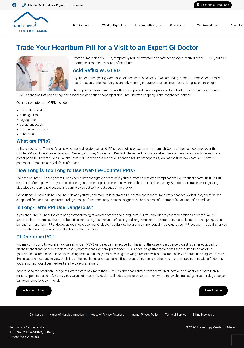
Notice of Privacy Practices (107, 314)
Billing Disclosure (203, 314)
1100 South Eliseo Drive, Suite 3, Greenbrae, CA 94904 (31, 332)
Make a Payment (57, 5)
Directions (77, 5)
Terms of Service (175, 314)
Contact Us (36, 314)
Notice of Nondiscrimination (67, 314)
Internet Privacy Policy (145, 314)
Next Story (212, 290)
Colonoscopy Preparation (213, 5)
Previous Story (35, 290)
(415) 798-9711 (33, 5)
